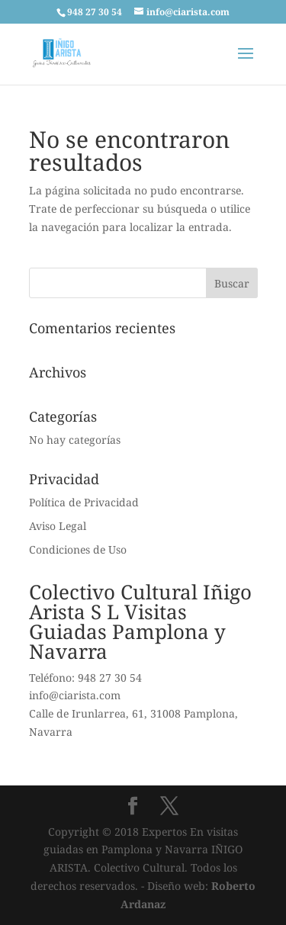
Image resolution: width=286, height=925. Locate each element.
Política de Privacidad (84, 502)
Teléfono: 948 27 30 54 (85, 677)
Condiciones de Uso (78, 549)
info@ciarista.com (75, 695)
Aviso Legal (57, 526)
